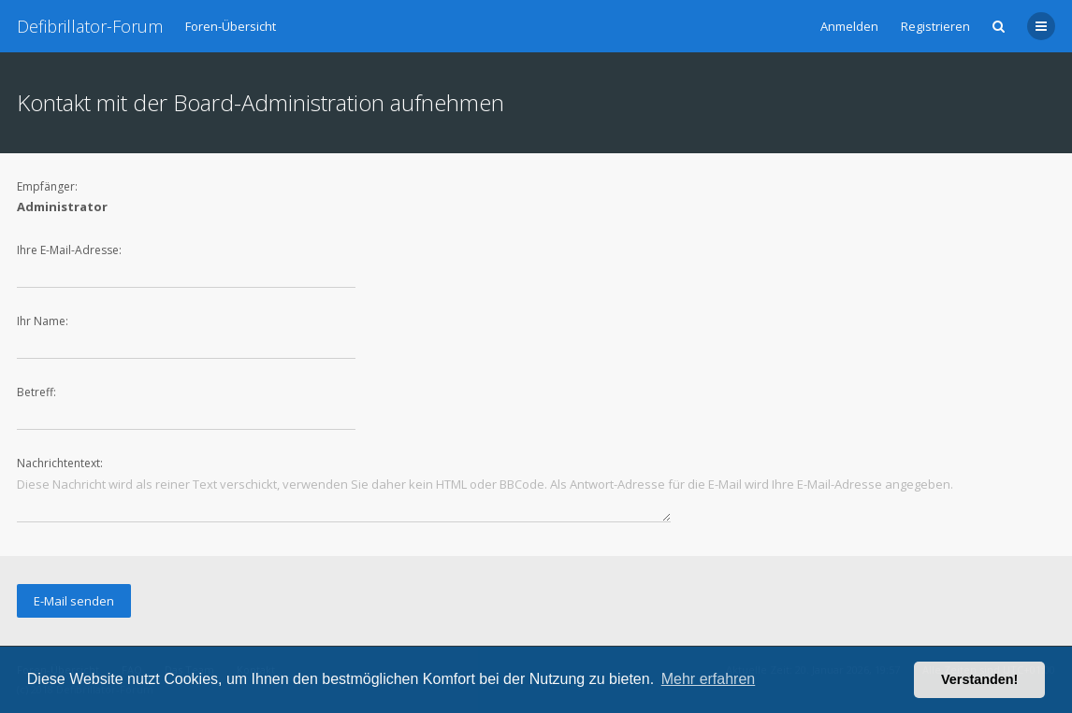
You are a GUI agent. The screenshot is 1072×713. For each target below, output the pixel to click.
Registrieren (935, 26)
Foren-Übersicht (230, 26)
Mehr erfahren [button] (708, 679)
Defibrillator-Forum (90, 26)
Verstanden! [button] (979, 679)
